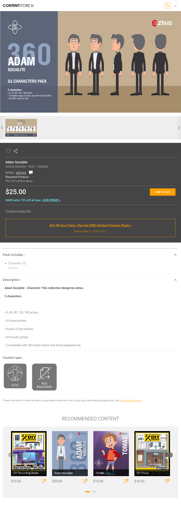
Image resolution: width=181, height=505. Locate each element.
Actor (31, 166)
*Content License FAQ (18, 211)
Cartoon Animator (16, 166)
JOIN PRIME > (51, 200)
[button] (90, 255)
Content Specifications (130, 400)
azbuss (21, 172)
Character (42, 166)
